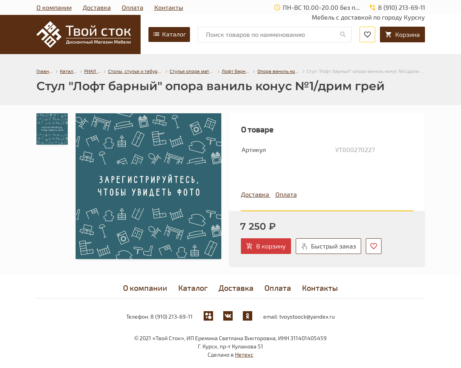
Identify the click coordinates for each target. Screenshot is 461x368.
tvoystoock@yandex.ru (307, 316)
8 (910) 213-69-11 (171, 316)
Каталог (169, 34)
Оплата (132, 7)
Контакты (168, 7)
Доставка (97, 7)
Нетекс (244, 354)
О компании (54, 7)
